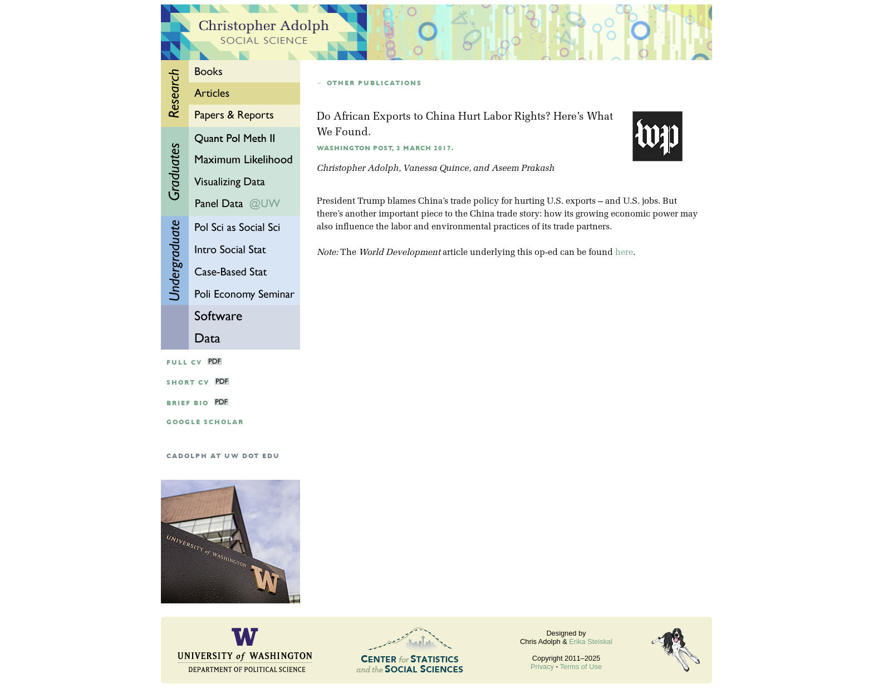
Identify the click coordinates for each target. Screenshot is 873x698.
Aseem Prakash (523, 168)
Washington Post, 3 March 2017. (385, 148)
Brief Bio (187, 403)
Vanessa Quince (436, 168)
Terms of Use (580, 666)
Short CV (187, 382)
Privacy (542, 666)
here (624, 252)
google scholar (205, 422)
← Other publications (369, 83)
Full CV (184, 362)
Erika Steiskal (590, 641)
